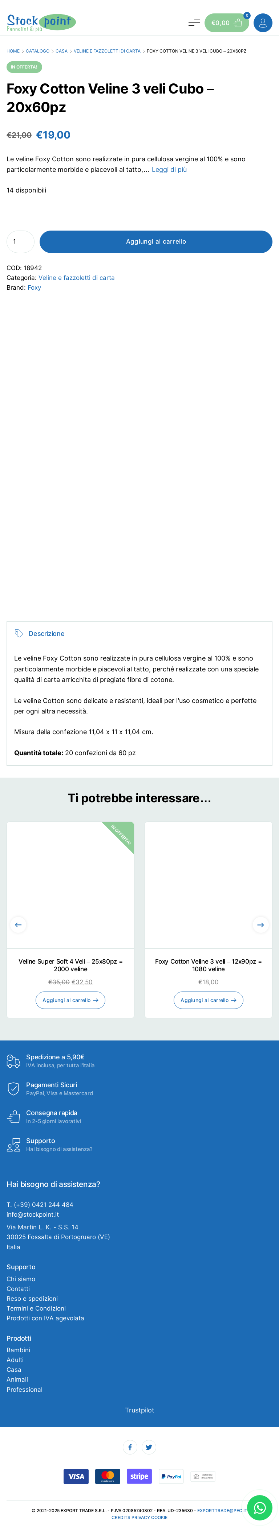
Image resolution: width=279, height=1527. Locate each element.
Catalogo (37, 51)
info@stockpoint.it (33, 1214)
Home (13, 51)
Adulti (15, 1359)
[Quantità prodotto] (21, 242)
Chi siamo (21, 1279)
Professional (25, 1389)
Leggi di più (169, 169)
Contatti (18, 1288)
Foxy (34, 287)
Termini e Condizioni (36, 1308)
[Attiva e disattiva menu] (194, 22)
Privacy (141, 1517)
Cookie (159, 1517)
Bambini (18, 1350)
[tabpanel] (139, 693)
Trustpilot (139, 1410)
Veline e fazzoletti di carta (107, 51)
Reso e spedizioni (32, 1298)
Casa (62, 51)
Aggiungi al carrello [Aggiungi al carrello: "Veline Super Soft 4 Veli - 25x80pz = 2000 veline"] (66, 1000)
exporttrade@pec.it (222, 1510)
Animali (17, 1379)
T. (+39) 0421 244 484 (40, 1204)
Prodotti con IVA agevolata (45, 1318)
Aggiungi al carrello (156, 241)
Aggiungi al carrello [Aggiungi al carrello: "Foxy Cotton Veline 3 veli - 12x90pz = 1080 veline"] (205, 1000)
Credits (121, 1517)
